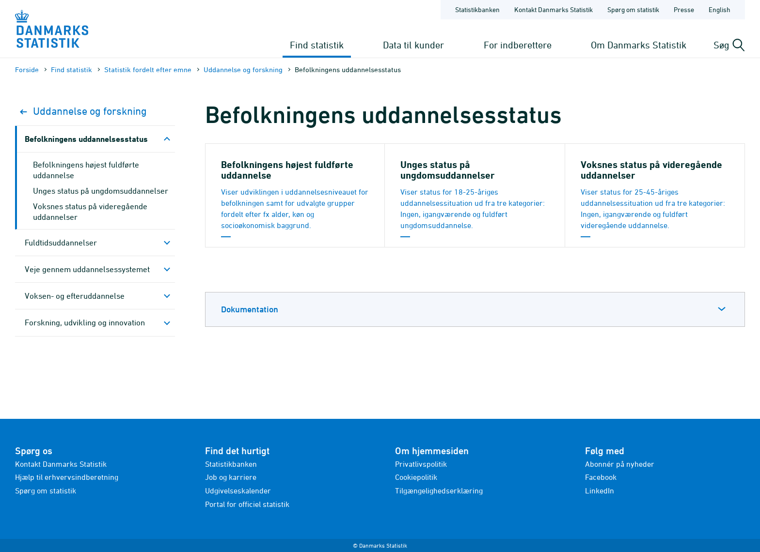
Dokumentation (249, 309)
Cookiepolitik (416, 477)
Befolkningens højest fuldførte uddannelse (86, 170)
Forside (27, 69)
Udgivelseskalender (238, 490)
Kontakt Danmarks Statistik (61, 464)
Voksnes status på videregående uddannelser (90, 211)
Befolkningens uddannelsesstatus (86, 139)
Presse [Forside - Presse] (684, 9)
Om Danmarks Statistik (638, 44)
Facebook (601, 477)
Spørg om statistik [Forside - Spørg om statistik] (633, 9)
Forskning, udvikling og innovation (85, 322)
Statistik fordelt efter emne (147, 69)
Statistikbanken (477, 9)
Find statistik (317, 44)
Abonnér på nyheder (619, 464)
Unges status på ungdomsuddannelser (100, 191)
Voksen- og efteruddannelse (75, 296)
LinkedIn (599, 490)
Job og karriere (230, 477)
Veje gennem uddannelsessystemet (87, 269)
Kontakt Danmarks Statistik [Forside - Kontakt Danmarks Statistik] (553, 9)
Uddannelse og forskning (243, 69)
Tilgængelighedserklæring (439, 490)
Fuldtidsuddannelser (61, 242)
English (719, 9)
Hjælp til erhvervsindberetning (66, 477)
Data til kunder (413, 44)
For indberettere (518, 44)
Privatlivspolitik (421, 464)
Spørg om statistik (45, 490)
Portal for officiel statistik (247, 504)
